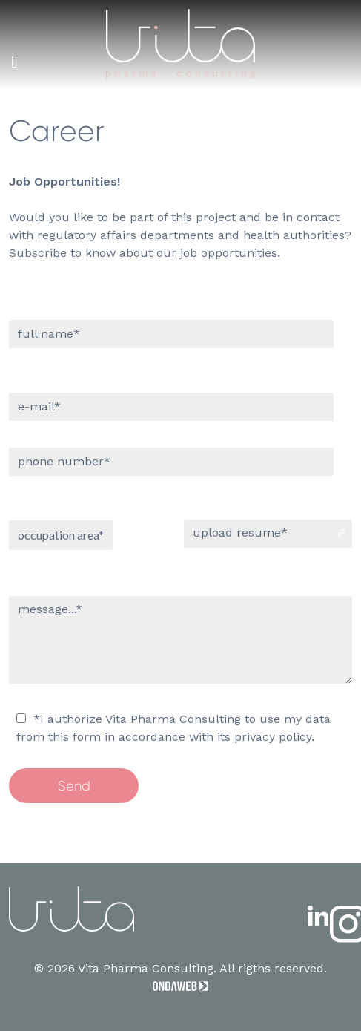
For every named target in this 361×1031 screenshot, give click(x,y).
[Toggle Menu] (14, 61)
